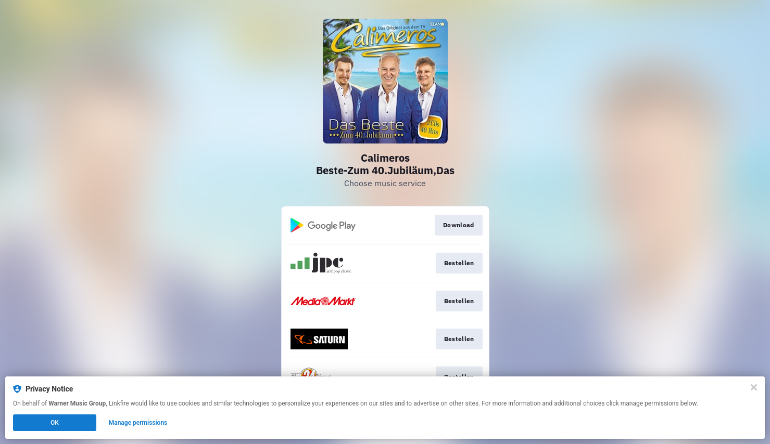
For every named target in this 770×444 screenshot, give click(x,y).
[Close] (754, 387)
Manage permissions (138, 422)
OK (55, 422)
